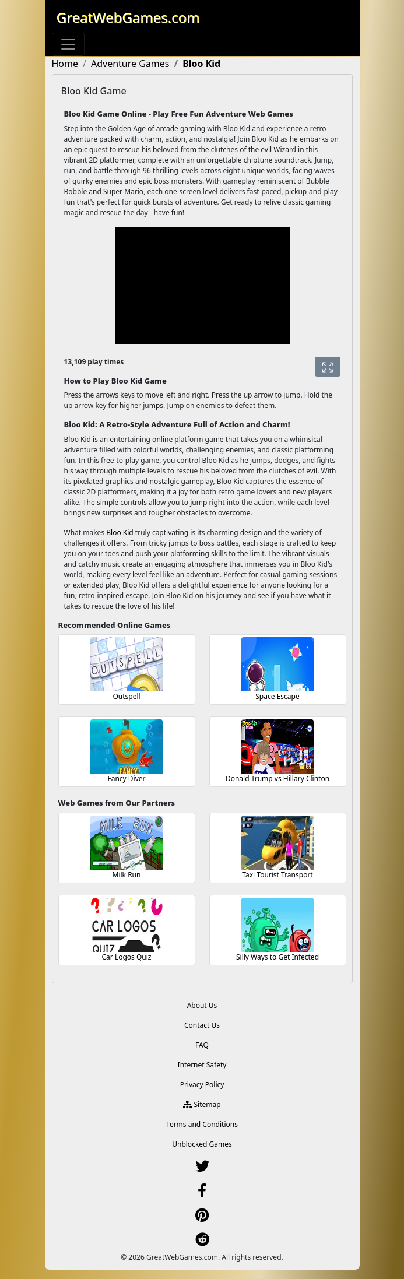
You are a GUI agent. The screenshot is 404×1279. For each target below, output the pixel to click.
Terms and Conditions (202, 1124)
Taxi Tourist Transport (277, 875)
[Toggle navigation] (68, 44)
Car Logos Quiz (127, 957)
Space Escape (277, 696)
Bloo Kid (119, 532)
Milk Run (127, 875)
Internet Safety (202, 1065)
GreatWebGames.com (128, 17)
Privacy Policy (202, 1085)
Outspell (126, 696)
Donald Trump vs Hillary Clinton (277, 778)
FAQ (202, 1045)
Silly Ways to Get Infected (277, 957)
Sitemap (201, 1104)
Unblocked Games (202, 1144)
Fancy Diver (126, 778)
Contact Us (202, 1025)
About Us (202, 1005)
